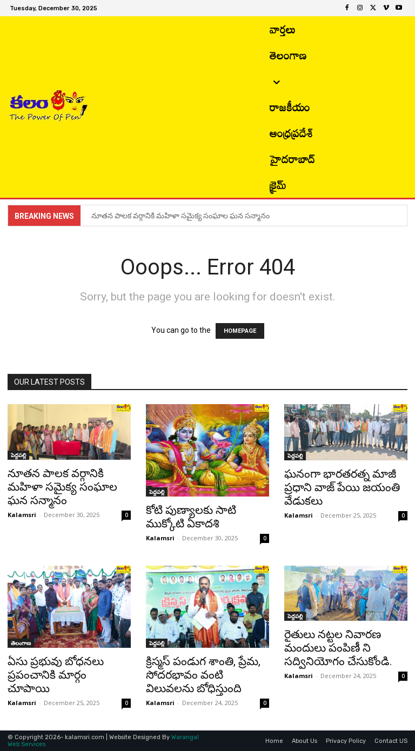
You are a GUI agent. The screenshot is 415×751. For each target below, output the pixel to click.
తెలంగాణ (21, 643)
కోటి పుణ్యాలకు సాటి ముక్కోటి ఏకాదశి (191, 517)
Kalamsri (22, 515)
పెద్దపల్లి (18, 455)
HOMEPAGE (240, 330)
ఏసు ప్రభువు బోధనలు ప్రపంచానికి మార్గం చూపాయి (56, 675)
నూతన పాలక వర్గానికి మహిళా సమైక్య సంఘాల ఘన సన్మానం (181, 215)
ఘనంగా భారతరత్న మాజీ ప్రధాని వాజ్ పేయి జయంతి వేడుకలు (342, 487)
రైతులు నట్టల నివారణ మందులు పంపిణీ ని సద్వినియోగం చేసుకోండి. (339, 648)
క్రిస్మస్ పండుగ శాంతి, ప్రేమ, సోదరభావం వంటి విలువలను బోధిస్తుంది (203, 675)
